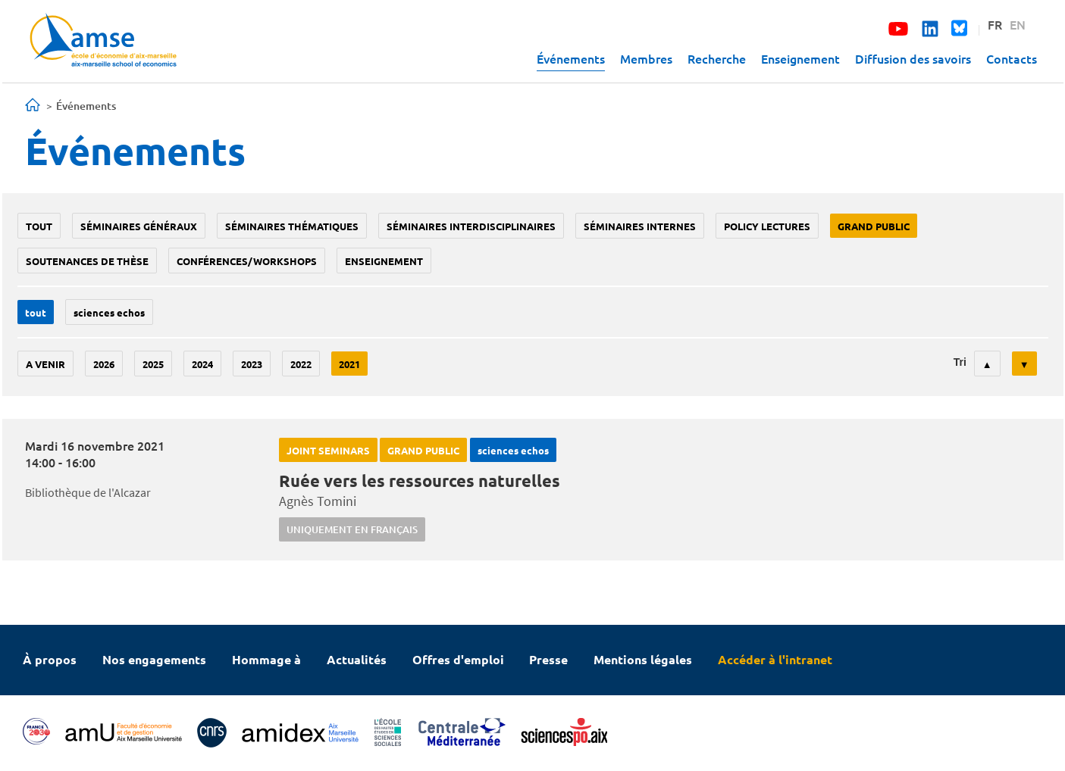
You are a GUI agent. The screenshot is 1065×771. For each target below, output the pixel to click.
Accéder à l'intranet (775, 659)
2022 (301, 363)
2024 (202, 363)
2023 (251, 363)
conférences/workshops (247, 260)
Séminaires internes (640, 226)
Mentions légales (643, 659)
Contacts (1011, 58)
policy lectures (767, 226)
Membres (646, 58)
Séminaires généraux (138, 226)
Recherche (717, 58)
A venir (45, 363)
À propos (50, 659)
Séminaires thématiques (292, 226)
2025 (153, 363)
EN (1018, 24)
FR (995, 24)
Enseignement (800, 58)
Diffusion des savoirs (913, 58)
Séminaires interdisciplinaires (471, 226)
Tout (39, 226)
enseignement (384, 260)
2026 (103, 363)
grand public (874, 226)
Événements (571, 58)
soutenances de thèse (87, 260)
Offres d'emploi (458, 659)
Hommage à (266, 659)
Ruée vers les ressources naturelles (419, 480)
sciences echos (109, 312)
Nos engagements (154, 659)
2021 (349, 363)
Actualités (357, 659)
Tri (960, 362)
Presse (548, 659)
